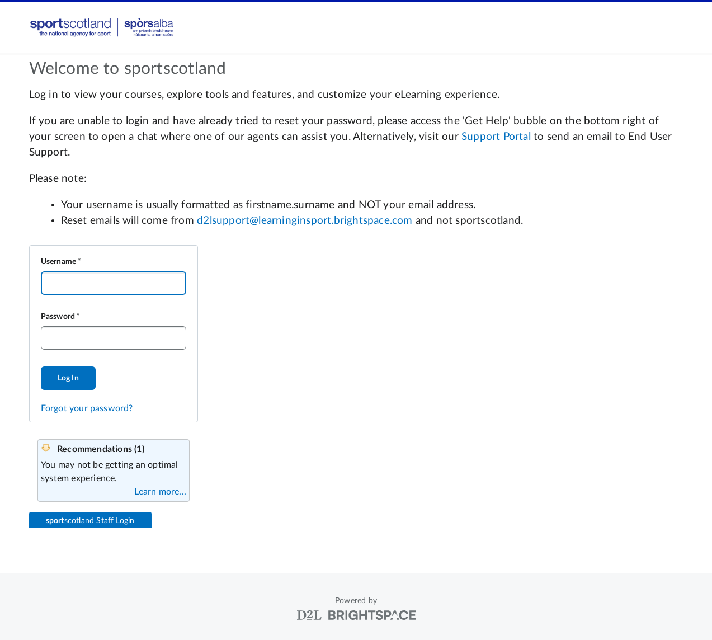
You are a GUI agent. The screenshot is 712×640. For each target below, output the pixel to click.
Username (59, 262)
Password (58, 317)
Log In (68, 378)
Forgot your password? (87, 408)
